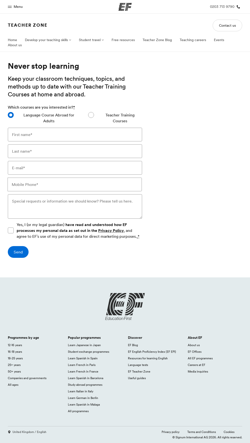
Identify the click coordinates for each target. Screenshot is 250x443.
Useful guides (137, 378)
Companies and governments (27, 378)
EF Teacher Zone (139, 371)
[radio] (44, 118)
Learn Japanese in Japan (84, 345)
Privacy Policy (111, 230)
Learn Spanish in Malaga (84, 404)
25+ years (14, 365)
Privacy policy (170, 432)
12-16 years (15, 345)
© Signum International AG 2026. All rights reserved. (207, 437)
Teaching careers (193, 39)
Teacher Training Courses (120, 118)
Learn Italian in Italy (80, 391)
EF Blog (133, 345)
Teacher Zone (27, 25)
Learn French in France (83, 371)
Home (12, 39)
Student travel (90, 39)
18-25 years (15, 358)
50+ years (14, 371)
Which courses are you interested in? (41, 107)
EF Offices (194, 352)
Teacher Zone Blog (157, 39)
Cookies (229, 432)
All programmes (78, 411)
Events (219, 39)
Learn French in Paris (81, 365)
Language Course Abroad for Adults (48, 118)
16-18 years (15, 352)
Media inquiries (198, 371)
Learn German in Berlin (83, 398)
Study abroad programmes (85, 385)
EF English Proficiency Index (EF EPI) (152, 352)
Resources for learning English (148, 358)
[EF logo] (125, 306)
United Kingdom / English (27, 432)
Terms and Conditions (201, 432)
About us (15, 45)
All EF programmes (200, 358)
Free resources (123, 39)
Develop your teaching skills (46, 39)
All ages (13, 385)
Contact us (227, 25)
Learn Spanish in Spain (83, 358)
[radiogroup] (75, 120)
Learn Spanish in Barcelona (85, 378)
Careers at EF (196, 365)
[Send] (18, 252)
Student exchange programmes (88, 352)
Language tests (138, 365)
